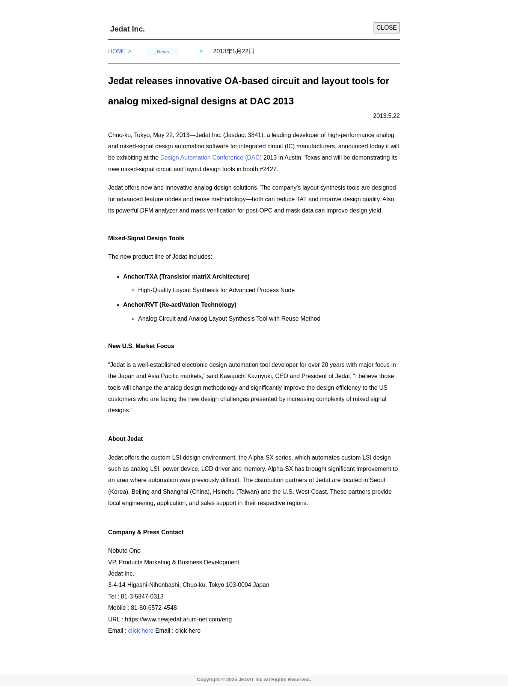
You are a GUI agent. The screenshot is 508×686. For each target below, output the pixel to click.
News (163, 51)
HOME (119, 51)
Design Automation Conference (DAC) (210, 157)
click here (141, 630)
